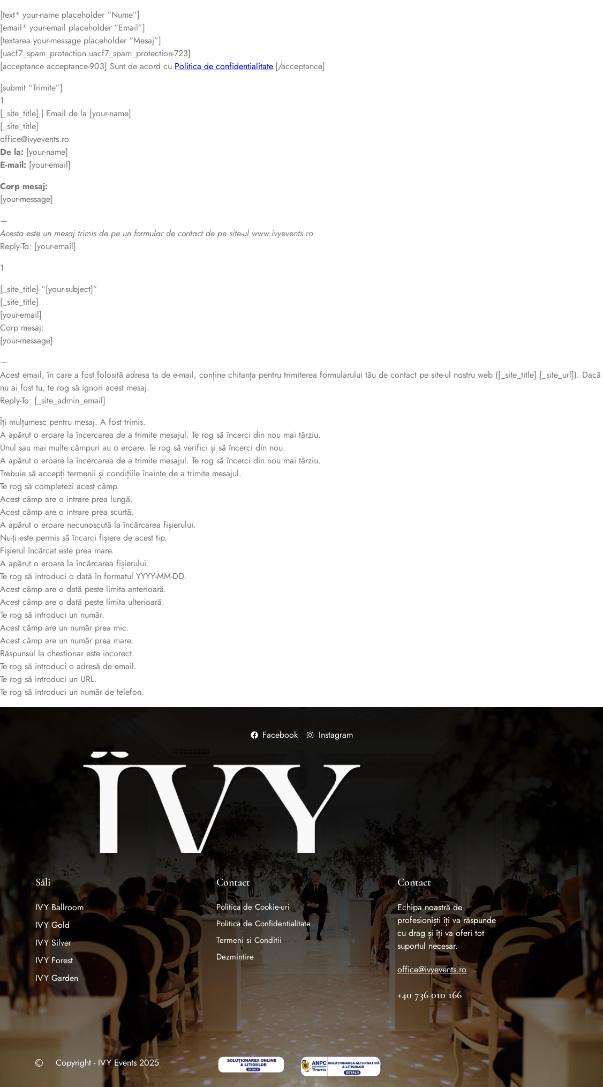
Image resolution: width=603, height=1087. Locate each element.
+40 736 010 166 (429, 994)
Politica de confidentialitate (224, 66)
